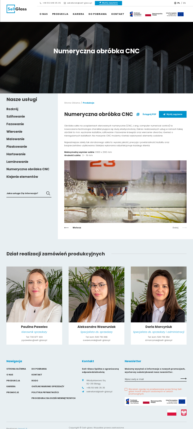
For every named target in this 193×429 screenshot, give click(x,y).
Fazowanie (15, 124)
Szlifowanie (15, 116)
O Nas (44, 14)
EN (184, 3)
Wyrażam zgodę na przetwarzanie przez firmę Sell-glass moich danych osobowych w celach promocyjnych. (155, 391)
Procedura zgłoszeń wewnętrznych (53, 398)
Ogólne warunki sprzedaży (47, 386)
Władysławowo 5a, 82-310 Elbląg (94, 382)
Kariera (78, 14)
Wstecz (72, 227)
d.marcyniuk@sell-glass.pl (158, 340)
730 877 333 (36, 337)
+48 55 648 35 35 (50, 3)
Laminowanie (17, 162)
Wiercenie (14, 131)
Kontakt (117, 14)
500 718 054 (163, 337)
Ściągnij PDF (146, 114)
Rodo (34, 380)
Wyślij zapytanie (172, 114)
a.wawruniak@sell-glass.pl (96, 340)
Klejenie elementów (22, 177)
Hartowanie (16, 154)
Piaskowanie (16, 146)
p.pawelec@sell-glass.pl (34, 340)
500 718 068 (101, 337)
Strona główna (16, 368)
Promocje (12, 392)
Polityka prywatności (45, 392)
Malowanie (15, 139)
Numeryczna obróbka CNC (27, 169)
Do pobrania (98, 14)
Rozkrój (12, 109)
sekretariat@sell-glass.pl (78, 3)
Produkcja (60, 14)
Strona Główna (72, 102)
